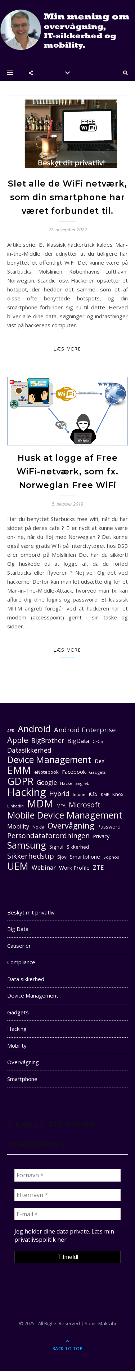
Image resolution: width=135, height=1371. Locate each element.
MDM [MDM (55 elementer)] (40, 803)
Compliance (21, 962)
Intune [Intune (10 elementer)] (79, 794)
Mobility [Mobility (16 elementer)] (18, 826)
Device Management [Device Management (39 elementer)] (49, 759)
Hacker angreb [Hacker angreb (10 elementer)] (75, 783)
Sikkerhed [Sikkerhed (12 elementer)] (78, 847)
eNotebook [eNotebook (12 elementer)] (46, 772)
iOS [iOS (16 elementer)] (93, 794)
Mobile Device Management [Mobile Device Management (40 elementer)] (64, 815)
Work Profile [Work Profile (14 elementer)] (74, 867)
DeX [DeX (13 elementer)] (99, 761)
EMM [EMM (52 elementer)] (19, 770)
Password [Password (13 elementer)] (109, 826)
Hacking (17, 1028)
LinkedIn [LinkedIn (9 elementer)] (15, 805)
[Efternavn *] (67, 1195)
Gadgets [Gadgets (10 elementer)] (97, 772)
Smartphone (22, 1078)
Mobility (17, 1045)
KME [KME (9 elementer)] (105, 794)
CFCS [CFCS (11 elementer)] (98, 741)
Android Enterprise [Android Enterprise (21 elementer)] (85, 729)
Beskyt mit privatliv (31, 912)
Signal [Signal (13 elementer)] (56, 846)
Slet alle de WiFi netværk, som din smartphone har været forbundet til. (67, 197)
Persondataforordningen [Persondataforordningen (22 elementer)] (48, 835)
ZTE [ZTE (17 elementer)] (98, 867)
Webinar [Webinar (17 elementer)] (44, 867)
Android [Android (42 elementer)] (34, 728)
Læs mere (67, 349)
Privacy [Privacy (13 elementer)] (101, 836)
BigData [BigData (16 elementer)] (78, 741)
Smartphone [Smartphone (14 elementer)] (85, 856)
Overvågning (23, 1062)
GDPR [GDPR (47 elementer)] (20, 781)
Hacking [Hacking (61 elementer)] (26, 792)
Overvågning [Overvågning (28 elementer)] (71, 825)
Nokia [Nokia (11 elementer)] (38, 827)
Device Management (32, 995)
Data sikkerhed (25, 979)
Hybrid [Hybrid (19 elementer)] (59, 793)
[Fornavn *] (67, 1175)
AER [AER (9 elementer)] (10, 730)
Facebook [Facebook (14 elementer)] (74, 771)
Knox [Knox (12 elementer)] (117, 794)
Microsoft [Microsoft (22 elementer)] (84, 805)
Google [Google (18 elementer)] (47, 782)
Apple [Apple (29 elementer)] (17, 739)
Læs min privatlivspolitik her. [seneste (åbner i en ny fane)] (64, 1235)
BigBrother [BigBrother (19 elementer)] (47, 740)
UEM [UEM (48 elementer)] (17, 865)
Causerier (19, 945)
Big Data (17, 928)
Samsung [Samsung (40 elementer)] (26, 845)
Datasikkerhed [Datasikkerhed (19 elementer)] (29, 750)
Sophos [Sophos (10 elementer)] (111, 857)
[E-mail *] (67, 1214)
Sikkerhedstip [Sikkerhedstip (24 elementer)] (30, 855)
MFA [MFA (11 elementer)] (61, 806)
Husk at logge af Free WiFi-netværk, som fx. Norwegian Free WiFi (67, 471)
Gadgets (18, 1012)
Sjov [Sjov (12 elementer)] (62, 857)
